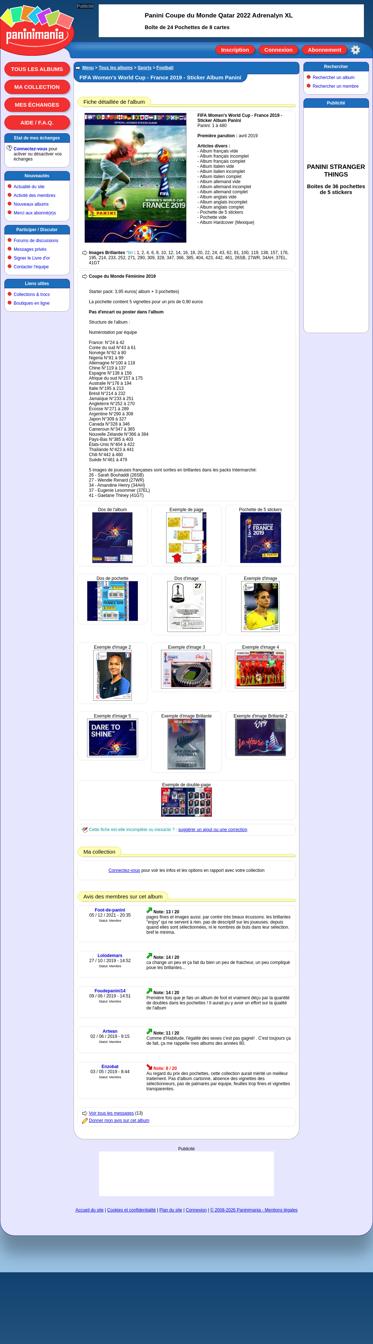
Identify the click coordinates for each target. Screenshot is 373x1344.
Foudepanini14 (110, 990)
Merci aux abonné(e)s (35, 213)
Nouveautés (36, 175)
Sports (145, 67)
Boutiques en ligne (32, 303)
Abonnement (324, 50)
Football (165, 67)
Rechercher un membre (336, 86)
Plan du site (171, 1210)
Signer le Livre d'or (32, 258)
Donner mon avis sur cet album (119, 1120)
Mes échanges (37, 105)
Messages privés (30, 249)
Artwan (110, 1031)
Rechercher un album (334, 77)
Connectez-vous (31, 148)
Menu (88, 67)
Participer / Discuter (37, 229)
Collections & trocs (32, 294)
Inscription (235, 50)
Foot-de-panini (110, 910)
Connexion (278, 50)
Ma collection (36, 87)
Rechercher (336, 66)
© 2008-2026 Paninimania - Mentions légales (254, 1210)
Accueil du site (89, 1210)
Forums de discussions (36, 240)
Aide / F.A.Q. (37, 122)
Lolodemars (110, 955)
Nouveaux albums (31, 204)
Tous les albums (37, 69)
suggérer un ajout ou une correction (212, 829)
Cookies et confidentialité (131, 1210)
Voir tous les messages (111, 1113)
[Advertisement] (186, 1173)
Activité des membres (35, 195)
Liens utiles (37, 283)
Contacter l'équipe (31, 266)
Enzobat (110, 1066)
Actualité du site (29, 186)
